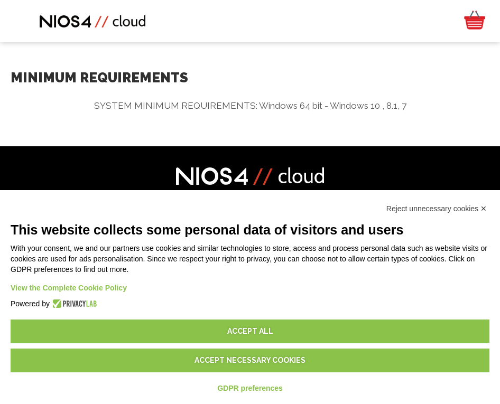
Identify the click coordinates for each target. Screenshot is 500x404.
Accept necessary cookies (250, 360)
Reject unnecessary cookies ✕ (436, 208)
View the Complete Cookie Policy (69, 288)
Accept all (250, 331)
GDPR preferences (250, 388)
